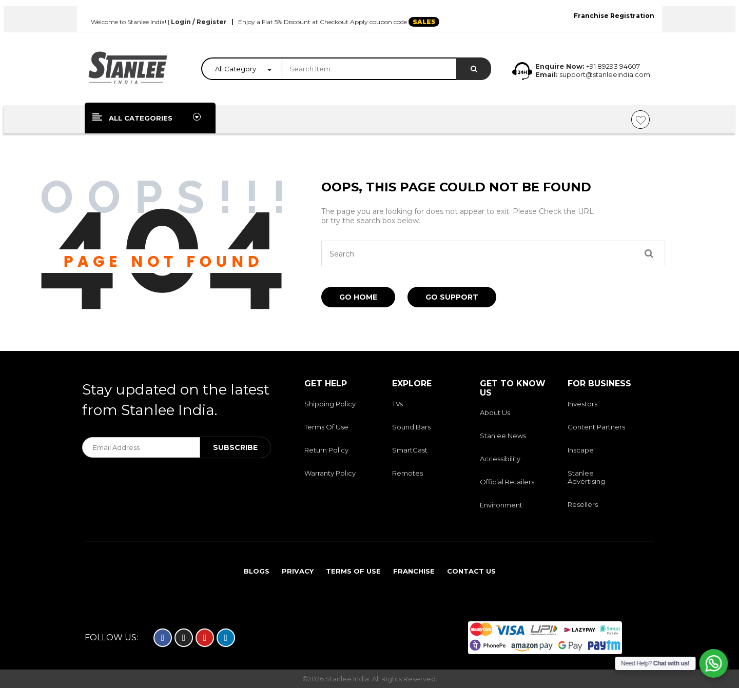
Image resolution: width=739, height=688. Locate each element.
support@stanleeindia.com (604, 74)
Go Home (358, 297)
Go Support (451, 297)
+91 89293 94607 (613, 66)
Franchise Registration (614, 15)
